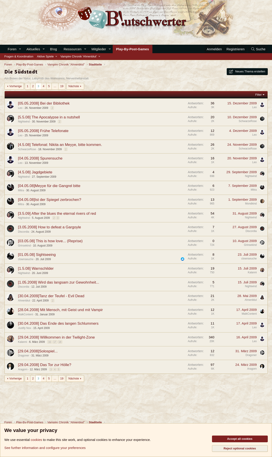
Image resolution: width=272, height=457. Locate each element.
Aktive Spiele (45, 56)
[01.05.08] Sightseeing (37, 255)
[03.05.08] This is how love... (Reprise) (50, 241)
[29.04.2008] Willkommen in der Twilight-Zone (56, 337)
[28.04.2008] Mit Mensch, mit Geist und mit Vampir (60, 310)
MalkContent (25, 314)
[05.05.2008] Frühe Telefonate (43, 131)
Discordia (23, 231)
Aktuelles (33, 49)
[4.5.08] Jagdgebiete (35, 172)
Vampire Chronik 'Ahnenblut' (78, 56)
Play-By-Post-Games (132, 49)
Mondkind (251, 203)
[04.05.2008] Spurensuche (40, 158)
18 (60, 342)
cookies (36, 440)
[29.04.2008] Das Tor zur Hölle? (44, 365)
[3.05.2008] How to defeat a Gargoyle (49, 227)
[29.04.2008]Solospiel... (38, 351)
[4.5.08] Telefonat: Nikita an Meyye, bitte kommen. (60, 145)
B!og (53, 49)
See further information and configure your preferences (45, 448)
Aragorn (23, 369)
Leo (20, 108)
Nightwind (24, 121)
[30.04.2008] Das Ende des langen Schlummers (58, 323)
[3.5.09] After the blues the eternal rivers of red (57, 213)
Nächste (74, 86)
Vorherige (15, 86)
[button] (20, 49)
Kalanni (252, 272)
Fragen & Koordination (18, 56)
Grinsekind (24, 245)
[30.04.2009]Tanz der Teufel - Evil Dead (51, 296)
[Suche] (258, 49)
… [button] (55, 86)
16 (49, 342)
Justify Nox (24, 328)
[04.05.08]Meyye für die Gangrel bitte (49, 186)
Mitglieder (98, 49)
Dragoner (23, 355)
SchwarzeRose (248, 121)
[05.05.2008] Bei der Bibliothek (44, 103)
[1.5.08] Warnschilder (36, 268)
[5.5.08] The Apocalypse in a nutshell (49, 117)
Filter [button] (258, 94)
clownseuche (25, 259)
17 (54, 342)
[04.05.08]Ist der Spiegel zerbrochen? (49, 200)
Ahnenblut (24, 300)
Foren (12, 49)
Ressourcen (72, 49)
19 (61, 86)
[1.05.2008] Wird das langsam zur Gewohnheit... (58, 282)
